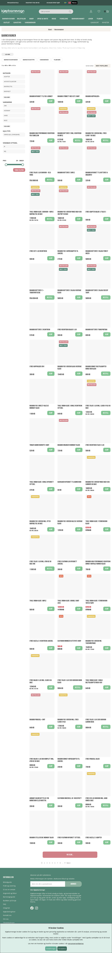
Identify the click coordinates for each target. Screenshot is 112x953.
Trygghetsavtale (12, 3)
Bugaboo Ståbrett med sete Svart (69, 96)
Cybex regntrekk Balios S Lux (67, 329)
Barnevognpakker (11, 60)
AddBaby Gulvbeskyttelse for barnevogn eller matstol (39, 799)
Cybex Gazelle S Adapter (94, 837)
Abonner (73, 884)
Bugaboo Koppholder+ (93, 96)
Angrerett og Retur (10, 893)
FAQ (4, 904)
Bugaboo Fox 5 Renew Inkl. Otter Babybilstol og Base (40, 522)
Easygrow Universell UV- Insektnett (70, 798)
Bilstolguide (7, 882)
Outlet (7, 22)
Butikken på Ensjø (9, 901)
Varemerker (30, 22)
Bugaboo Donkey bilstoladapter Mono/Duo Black (96, 367)
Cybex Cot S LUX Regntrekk (38, 251)
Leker (90, 19)
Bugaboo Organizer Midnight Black (69, 445)
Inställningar (51, 949)
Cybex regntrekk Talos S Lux (95, 445)
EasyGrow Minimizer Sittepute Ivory (69, 641)
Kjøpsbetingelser (9, 912)
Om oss (6, 919)
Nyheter (105, 22)
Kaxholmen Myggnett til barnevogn (69, 482)
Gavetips (17, 22)
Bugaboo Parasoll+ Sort (37, 719)
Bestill (77, 140)
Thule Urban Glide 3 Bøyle (38, 601)
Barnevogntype (29, 60)
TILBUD (100, 19)
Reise (54, 19)
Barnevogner (8, 19)
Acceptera (62, 949)
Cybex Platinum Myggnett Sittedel (69, 837)
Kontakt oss (7, 915)
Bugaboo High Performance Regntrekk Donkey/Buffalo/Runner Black (98, 562)
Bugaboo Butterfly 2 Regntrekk (40, 329)
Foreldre (64, 19)
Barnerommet (78, 19)
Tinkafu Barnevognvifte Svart (39, 445)
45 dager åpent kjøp (53, 3)
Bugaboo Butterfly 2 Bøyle (66, 172)
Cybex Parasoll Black (93, 759)
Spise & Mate (42, 19)
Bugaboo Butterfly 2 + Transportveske (37, 291)
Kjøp (78, 219)
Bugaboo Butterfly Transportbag (96, 329)
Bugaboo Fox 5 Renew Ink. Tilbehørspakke (94, 642)
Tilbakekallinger (9, 923)
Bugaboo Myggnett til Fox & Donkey (41, 96)
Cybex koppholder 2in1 (37, 366)
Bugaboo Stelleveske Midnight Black (42, 837)
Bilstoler (21, 19)
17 (65, 863)
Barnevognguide (9, 897)
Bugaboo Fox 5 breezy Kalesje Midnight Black (39, 407)
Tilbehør (57, 60)
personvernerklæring (75, 943)
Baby (31, 19)
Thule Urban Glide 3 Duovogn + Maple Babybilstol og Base (42, 213)
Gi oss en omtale (9, 889)
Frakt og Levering (9, 886)
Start (50, 29)
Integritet (6, 908)
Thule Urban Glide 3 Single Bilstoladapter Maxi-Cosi (94, 681)
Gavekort (95, 22)
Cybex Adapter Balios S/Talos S (96, 212)
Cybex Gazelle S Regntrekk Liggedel (41, 641)
